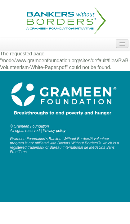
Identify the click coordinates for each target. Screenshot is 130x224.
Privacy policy (54, 130)
